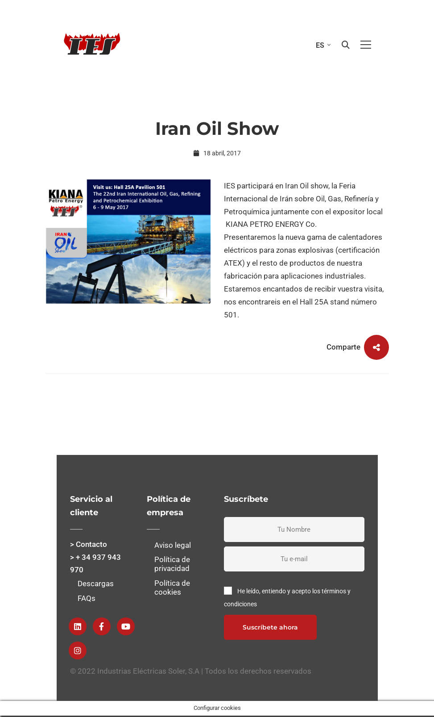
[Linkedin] (78, 626)
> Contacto (88, 544)
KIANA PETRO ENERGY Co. (270, 224)
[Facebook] (102, 626)
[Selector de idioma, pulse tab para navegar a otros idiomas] (321, 44)
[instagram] (78, 650)
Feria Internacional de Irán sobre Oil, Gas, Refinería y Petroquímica (301, 198)
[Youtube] (126, 626)
